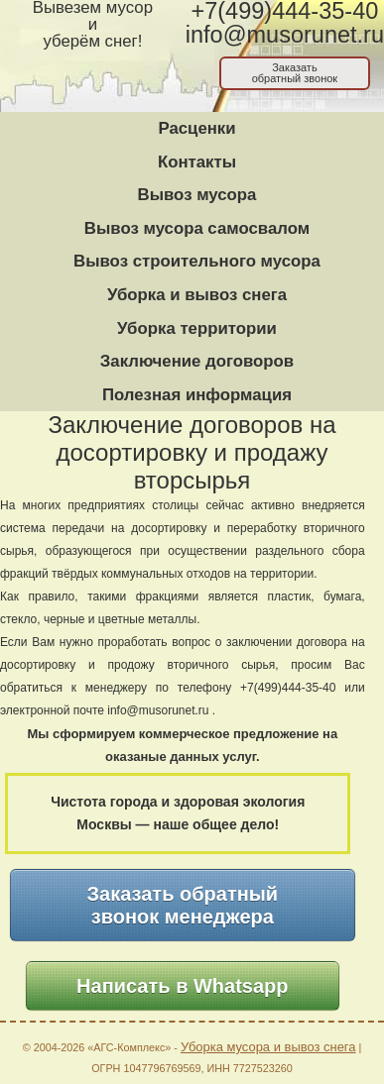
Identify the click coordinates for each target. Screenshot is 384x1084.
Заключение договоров (197, 361)
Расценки (196, 128)
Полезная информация (197, 394)
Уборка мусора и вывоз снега (268, 1046)
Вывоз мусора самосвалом (197, 228)
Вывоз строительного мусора (196, 261)
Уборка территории (197, 328)
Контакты (197, 162)
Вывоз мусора (197, 194)
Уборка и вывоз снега (197, 294)
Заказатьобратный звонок (295, 72)
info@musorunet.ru (285, 35)
